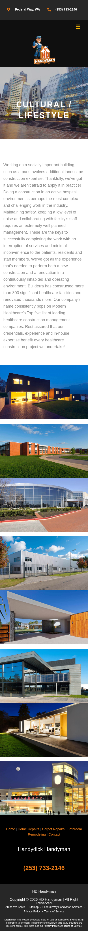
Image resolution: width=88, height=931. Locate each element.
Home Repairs (28, 829)
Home (10, 829)
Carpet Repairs (53, 829)
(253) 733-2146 (44, 868)
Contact (54, 834)
